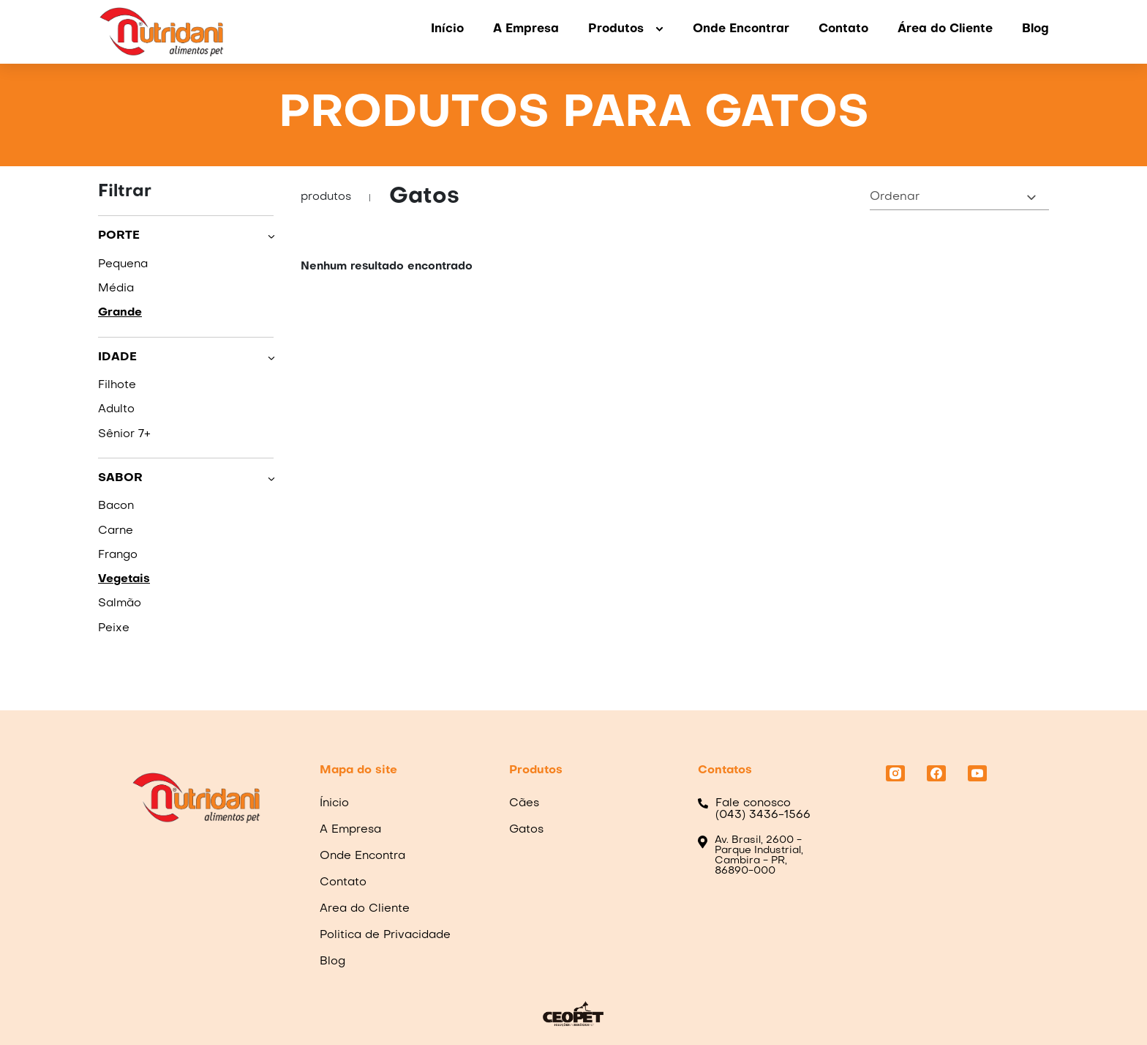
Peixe (113, 628)
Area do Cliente (365, 909)
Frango (118, 555)
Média (116, 288)
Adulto (116, 409)
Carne (115, 531)
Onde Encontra (362, 856)
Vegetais (124, 579)
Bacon (116, 506)
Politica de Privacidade (385, 935)
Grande (120, 313)
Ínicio (334, 803)
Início (447, 29)
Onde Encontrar (741, 29)
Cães (524, 803)
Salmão (119, 603)
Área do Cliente (945, 29)
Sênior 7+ (124, 434)
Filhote (117, 385)
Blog (1035, 29)
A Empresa (526, 29)
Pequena (123, 264)
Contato (843, 29)
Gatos (526, 830)
